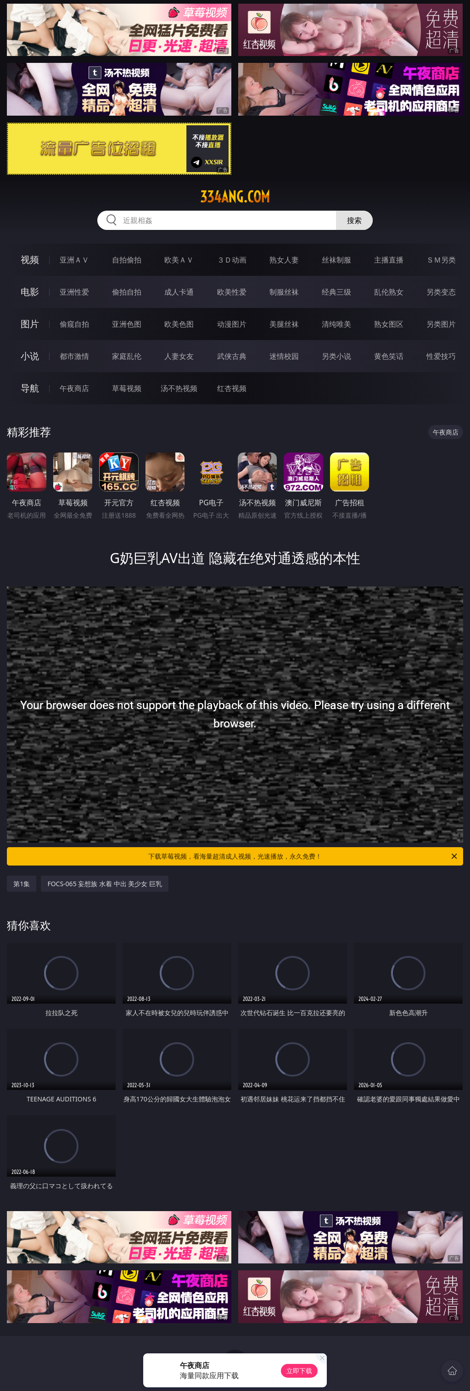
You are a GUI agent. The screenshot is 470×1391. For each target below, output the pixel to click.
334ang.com (235, 197)
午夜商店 (74, 388)
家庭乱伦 (126, 356)
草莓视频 (126, 388)
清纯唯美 (336, 324)
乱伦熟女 (388, 292)
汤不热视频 (179, 388)
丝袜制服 (336, 260)
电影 (30, 291)
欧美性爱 (231, 292)
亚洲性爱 (74, 292)
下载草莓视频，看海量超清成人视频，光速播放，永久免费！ (303, 856)
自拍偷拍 (126, 260)
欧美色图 (179, 324)
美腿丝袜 (284, 324)
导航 (30, 388)
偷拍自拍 (126, 292)
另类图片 (441, 324)
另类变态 (441, 292)
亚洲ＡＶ (74, 260)
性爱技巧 (441, 356)
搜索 (354, 220)
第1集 (21, 883)
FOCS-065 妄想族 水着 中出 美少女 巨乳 (104, 883)
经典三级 (336, 292)
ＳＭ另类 (441, 260)
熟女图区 (388, 324)
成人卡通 (179, 292)
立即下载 (299, 1370)
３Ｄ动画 (231, 260)
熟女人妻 (284, 260)
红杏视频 (231, 388)
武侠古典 (231, 356)
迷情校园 (284, 356)
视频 (30, 259)
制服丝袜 (284, 292)
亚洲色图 (126, 324)
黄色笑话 (388, 356)
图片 (30, 324)
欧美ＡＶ (179, 260)
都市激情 (74, 356)
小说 (30, 356)
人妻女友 (179, 356)
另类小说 (336, 356)
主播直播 (388, 260)
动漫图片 (231, 324)
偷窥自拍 (74, 324)
